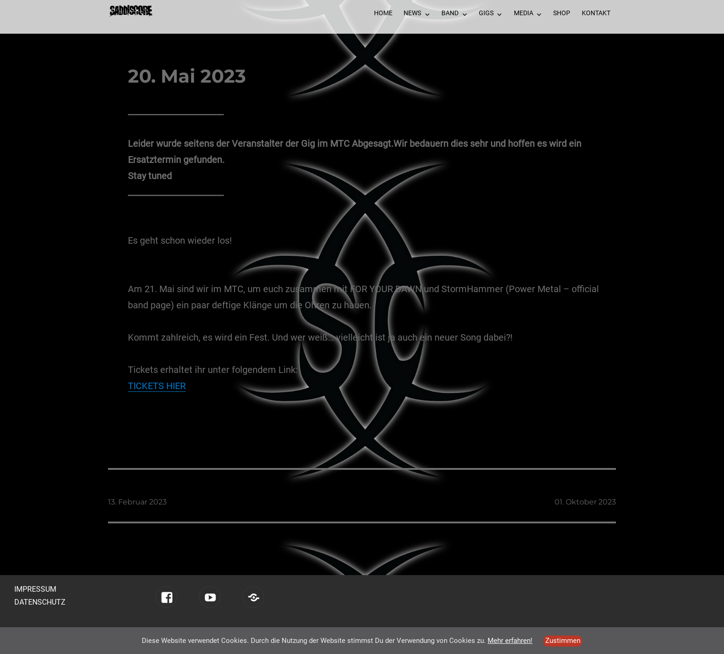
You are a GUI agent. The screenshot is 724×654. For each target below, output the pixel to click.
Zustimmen (562, 640)
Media (523, 13)
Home (383, 13)
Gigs (486, 13)
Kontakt (596, 13)
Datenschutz (40, 602)
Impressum (35, 589)
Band (450, 13)
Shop (561, 13)
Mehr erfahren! (510, 640)
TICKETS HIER (157, 385)
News (412, 13)
